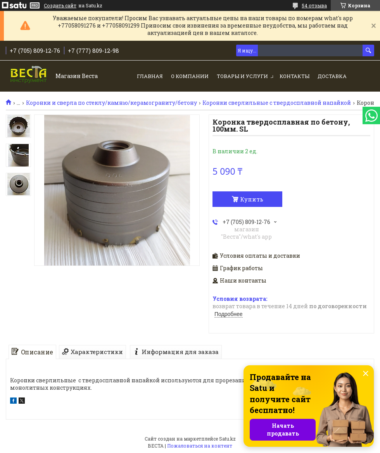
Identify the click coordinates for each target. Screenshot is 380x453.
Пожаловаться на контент (199, 446)
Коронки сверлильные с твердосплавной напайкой (276, 102)
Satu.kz (227, 439)
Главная (150, 76)
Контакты (294, 76)
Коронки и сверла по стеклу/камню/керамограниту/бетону (111, 102)
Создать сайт (60, 5)
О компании (190, 76)
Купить (251, 199)
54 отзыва (314, 5)
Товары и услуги (242, 76)
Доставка (332, 76)
